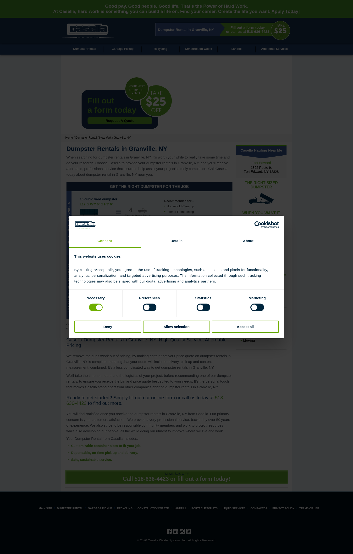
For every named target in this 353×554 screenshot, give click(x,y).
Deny (107, 327)
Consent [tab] (105, 241)
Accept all (245, 327)
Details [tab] (176, 241)
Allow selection (176, 327)
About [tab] (248, 241)
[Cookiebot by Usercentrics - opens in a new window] (258, 224)
